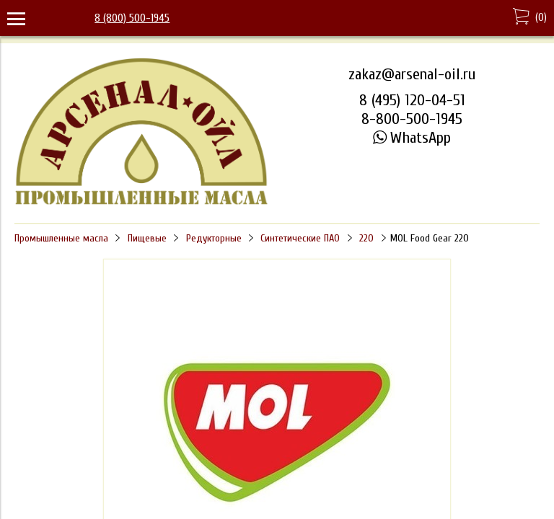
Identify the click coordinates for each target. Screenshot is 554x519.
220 (366, 238)
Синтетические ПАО (300, 238)
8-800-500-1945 (411, 119)
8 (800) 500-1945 (132, 18)
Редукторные (214, 238)
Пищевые (147, 238)
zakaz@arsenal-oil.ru (411, 74)
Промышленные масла (61, 238)
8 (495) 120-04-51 (412, 100)
